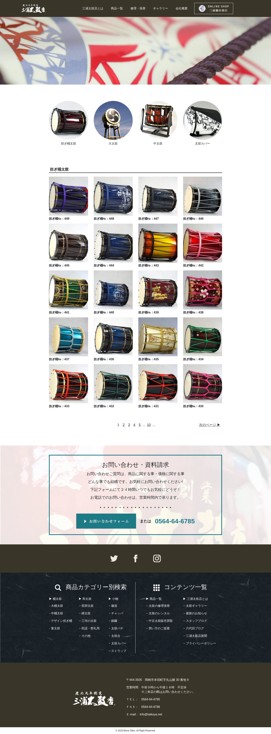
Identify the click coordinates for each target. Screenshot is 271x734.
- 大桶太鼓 (56, 605)
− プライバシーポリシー (199, 643)
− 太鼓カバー (117, 643)
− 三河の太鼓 (88, 620)
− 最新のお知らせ (195, 613)
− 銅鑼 (113, 620)
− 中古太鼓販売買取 (159, 620)
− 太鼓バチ (116, 628)
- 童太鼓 (54, 628)
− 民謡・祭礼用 (89, 628)
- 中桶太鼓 (56, 613)
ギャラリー (160, 8)
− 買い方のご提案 (158, 628)
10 (149, 425)
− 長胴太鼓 (86, 605)
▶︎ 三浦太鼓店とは (195, 598)
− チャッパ (116, 613)
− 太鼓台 (114, 635)
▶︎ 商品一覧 (154, 598)
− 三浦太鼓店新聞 (195, 635)
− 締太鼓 (85, 613)
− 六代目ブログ (193, 628)
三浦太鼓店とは (92, 8)
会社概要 (182, 8)
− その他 (85, 635)
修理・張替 (137, 8)
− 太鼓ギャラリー (195, 605)
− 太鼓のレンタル (158, 613)
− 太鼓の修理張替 (158, 605)
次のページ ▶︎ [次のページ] (209, 425)
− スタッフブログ (195, 620)
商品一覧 (117, 8)
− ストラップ (117, 650)
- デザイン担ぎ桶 (60, 620)
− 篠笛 (113, 605)
